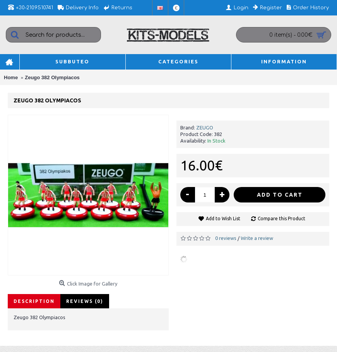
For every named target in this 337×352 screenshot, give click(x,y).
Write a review (257, 238)
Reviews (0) (84, 301)
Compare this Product (281, 218)
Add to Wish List (223, 218)
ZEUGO (204, 127)
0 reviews (225, 238)
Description (34, 301)
